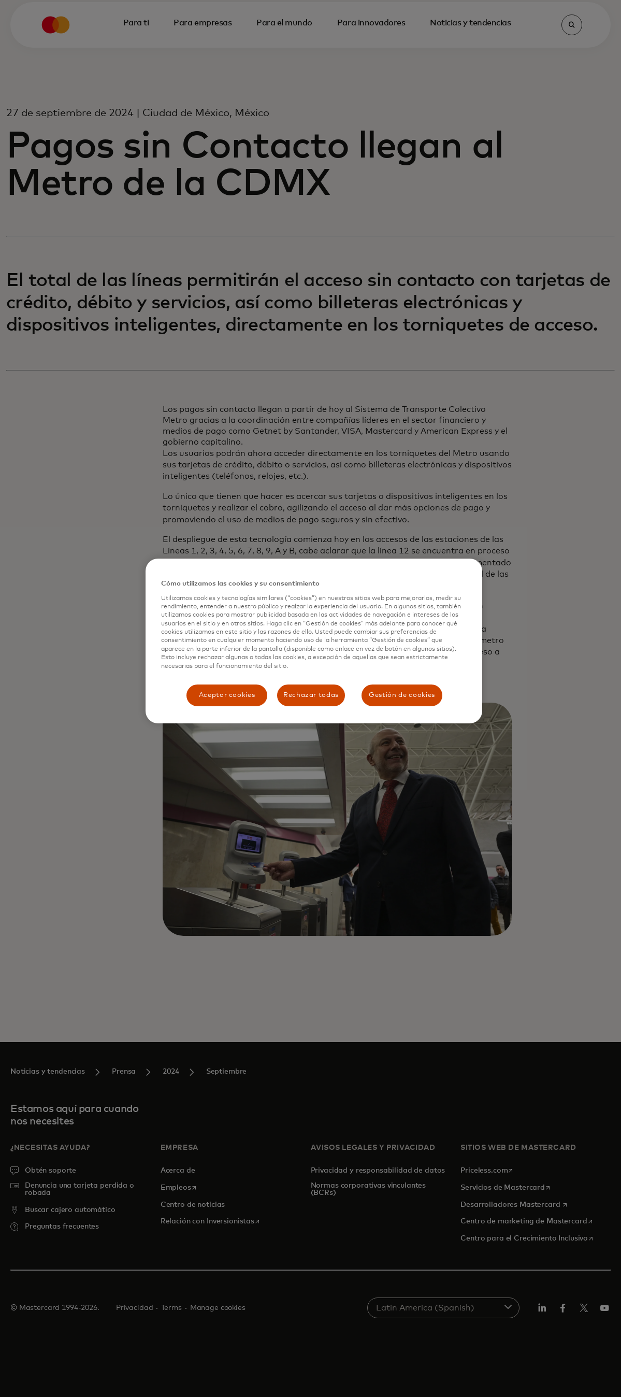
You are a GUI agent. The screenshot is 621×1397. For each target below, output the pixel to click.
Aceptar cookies (227, 695)
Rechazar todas (311, 695)
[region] (314, 641)
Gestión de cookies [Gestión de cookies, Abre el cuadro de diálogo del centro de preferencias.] (402, 695)
